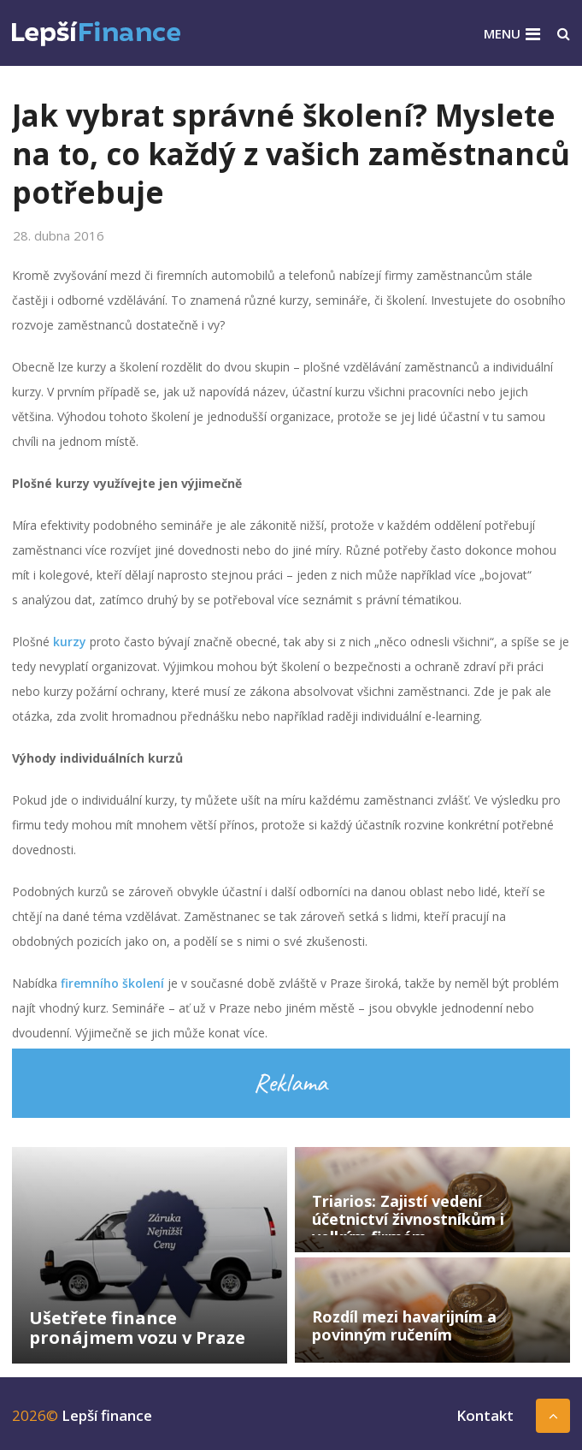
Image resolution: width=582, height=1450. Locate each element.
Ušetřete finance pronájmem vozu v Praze (137, 1327)
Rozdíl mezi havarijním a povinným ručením (404, 1325)
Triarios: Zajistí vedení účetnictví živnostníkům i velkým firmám (408, 1219)
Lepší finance (107, 1415)
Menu (502, 33)
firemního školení (112, 983)
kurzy (69, 641)
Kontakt (485, 1415)
